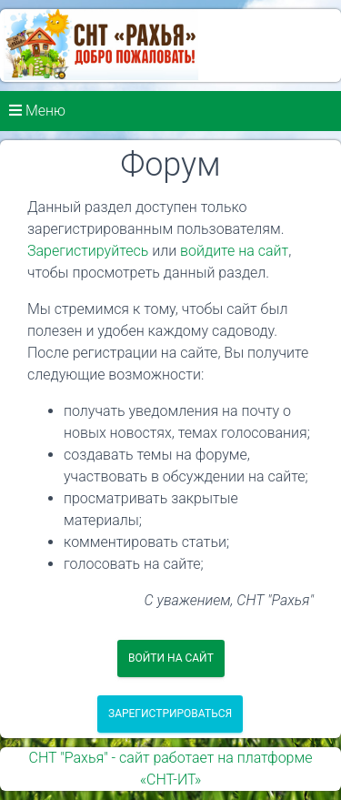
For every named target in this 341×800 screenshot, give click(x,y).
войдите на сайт (234, 250)
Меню (37, 110)
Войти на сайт (171, 658)
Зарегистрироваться (170, 713)
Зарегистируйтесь (87, 250)
